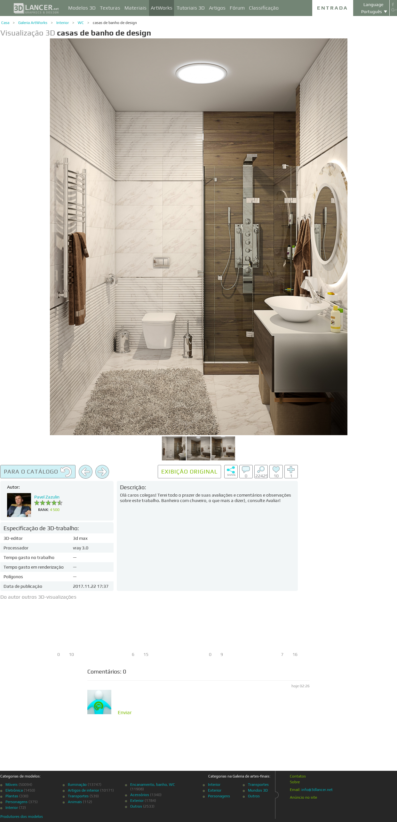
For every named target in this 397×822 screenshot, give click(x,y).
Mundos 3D (258, 790)
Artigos (217, 8)
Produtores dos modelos (21, 816)
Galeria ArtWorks (32, 22)
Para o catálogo (38, 472)
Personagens (16, 802)
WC (81, 22)
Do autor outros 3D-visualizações (38, 597)
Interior (62, 22)
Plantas (11, 796)
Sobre (295, 782)
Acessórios (139, 795)
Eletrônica (14, 790)
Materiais (135, 8)
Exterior (137, 800)
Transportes (78, 796)
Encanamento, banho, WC (152, 784)
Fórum (237, 8)
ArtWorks (161, 8)
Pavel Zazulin (47, 496)
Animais (75, 802)
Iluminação (77, 784)
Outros (136, 806)
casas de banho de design (115, 22)
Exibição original (189, 471)
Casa (5, 22)
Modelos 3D (82, 8)
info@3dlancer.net (317, 789)
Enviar (125, 712)
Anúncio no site (303, 797)
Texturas (110, 8)
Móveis (11, 784)
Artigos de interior (83, 790)
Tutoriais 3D (191, 8)
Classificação (264, 8)
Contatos (298, 776)
